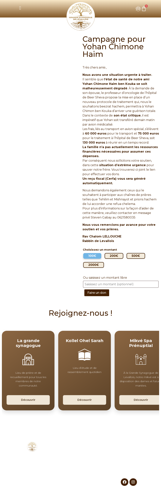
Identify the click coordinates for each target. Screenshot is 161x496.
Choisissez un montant (100, 249)
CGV (129, 465)
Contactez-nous (129, 470)
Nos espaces (64, 461)
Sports (96, 456)
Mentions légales (128, 461)
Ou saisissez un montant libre (105, 277)
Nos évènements (64, 456)
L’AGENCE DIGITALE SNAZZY (110, 492)
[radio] (92, 256)
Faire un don (96, 292)
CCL (64, 451)
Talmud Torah (96, 461)
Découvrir (28, 400)
